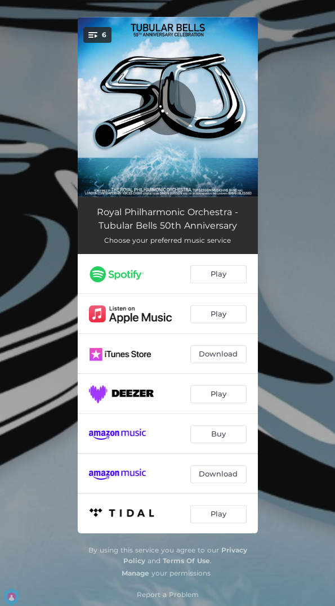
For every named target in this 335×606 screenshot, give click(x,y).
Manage (135, 573)
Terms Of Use (186, 560)
